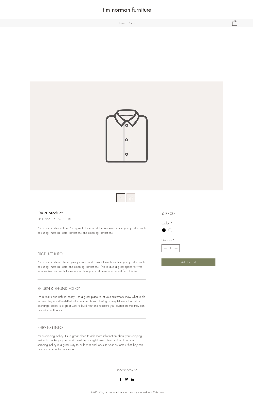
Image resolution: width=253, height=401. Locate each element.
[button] (234, 23)
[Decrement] (164, 248)
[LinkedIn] (132, 379)
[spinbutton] (170, 248)
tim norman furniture (127, 9)
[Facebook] (121, 379)
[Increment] (176, 248)
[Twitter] (126, 379)
